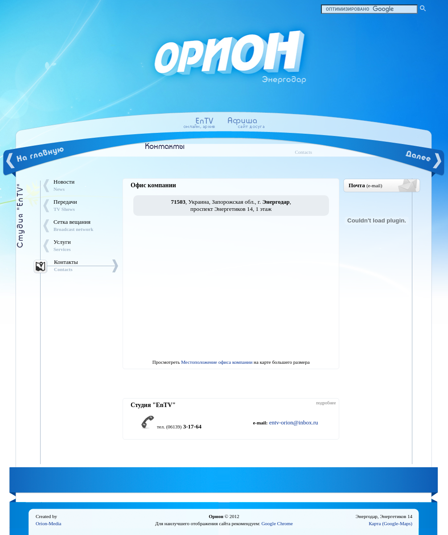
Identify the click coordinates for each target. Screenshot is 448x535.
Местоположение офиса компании (216, 362)
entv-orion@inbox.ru (293, 422)
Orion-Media (48, 523)
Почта (365, 185)
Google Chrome (277, 523)
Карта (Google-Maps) (390, 523)
